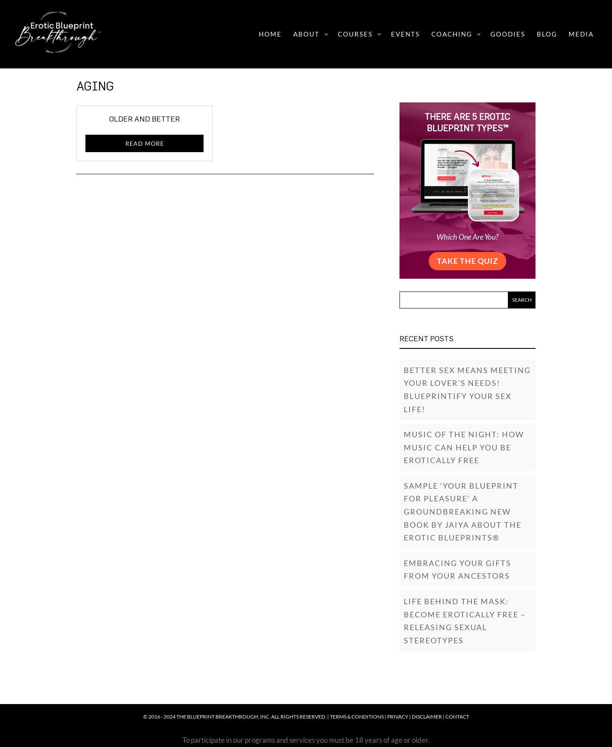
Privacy (397, 716)
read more (144, 143)
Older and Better (144, 118)
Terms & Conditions (357, 716)
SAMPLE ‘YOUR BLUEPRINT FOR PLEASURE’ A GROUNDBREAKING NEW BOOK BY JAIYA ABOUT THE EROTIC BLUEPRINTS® (462, 511)
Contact (457, 716)
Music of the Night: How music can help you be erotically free (464, 447)
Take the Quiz (467, 261)
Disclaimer (427, 716)
